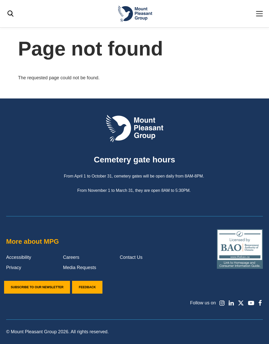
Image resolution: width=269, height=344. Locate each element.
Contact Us (131, 257)
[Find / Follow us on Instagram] (221, 303)
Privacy (13, 267)
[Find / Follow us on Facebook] (260, 303)
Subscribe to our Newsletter (37, 287)
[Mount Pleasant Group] (135, 13)
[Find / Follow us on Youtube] (251, 303)
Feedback (87, 287)
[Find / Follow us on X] (241, 303)
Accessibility (18, 257)
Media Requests (79, 267)
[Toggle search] (10, 13)
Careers (71, 257)
